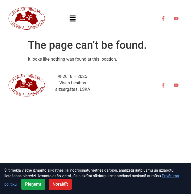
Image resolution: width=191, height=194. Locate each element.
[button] (72, 18)
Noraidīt (60, 184)
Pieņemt (33, 184)
